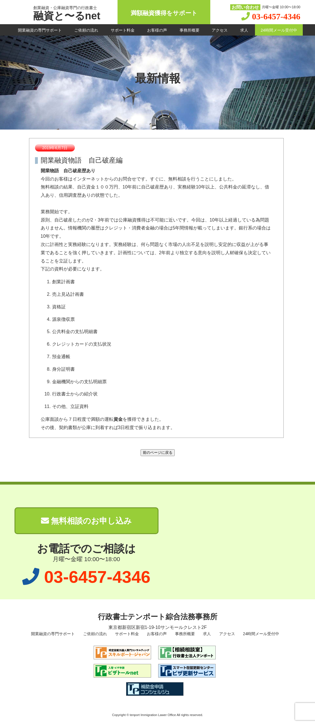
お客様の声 (157, 30)
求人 (244, 30)
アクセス (220, 30)
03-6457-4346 (276, 16)
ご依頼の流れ (86, 30)
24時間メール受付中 (279, 30)
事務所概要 (189, 30)
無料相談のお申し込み (86, 520)
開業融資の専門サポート (40, 30)
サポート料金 (123, 30)
